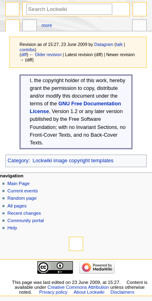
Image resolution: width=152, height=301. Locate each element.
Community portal (25, 220)
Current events (22, 190)
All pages (16, 205)
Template (12, 26)
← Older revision (45, 54)
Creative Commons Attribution (78, 287)
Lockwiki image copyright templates (72, 161)
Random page (21, 198)
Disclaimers (122, 292)
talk (119, 44)
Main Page (18, 183)
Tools (139, 26)
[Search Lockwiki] (69, 9)
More (47, 25)
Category (18, 161)
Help (12, 227)
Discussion (29, 26)
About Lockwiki (88, 292)
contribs (26, 49)
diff (24, 54)
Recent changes (24, 213)
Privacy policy (53, 292)
